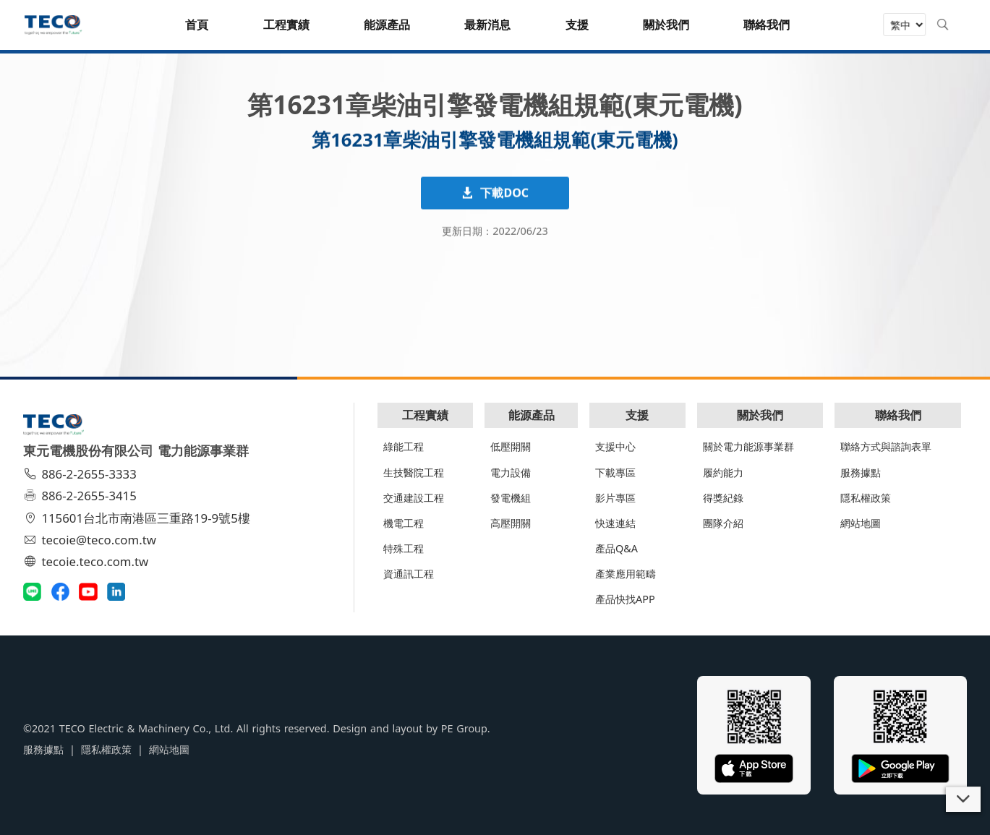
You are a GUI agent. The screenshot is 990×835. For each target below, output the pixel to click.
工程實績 (425, 415)
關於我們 (760, 415)
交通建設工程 (413, 498)
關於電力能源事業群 (748, 446)
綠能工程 (403, 446)
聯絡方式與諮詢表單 (885, 446)
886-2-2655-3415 (82, 495)
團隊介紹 (723, 523)
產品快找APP (625, 599)
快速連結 (615, 523)
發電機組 (510, 498)
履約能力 (723, 472)
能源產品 (531, 415)
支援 (637, 415)
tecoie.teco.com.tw (88, 561)
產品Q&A (616, 548)
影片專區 (615, 498)
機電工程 (403, 523)
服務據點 (860, 472)
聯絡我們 (898, 415)
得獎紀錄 (723, 498)
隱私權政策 (865, 498)
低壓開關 (510, 446)
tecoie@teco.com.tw (91, 539)
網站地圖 (860, 523)
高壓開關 (510, 523)
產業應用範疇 (625, 574)
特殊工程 (403, 548)
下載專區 (615, 472)
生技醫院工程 (413, 472)
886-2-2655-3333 (82, 474)
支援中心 (615, 446)
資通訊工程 (408, 574)
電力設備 (510, 472)
